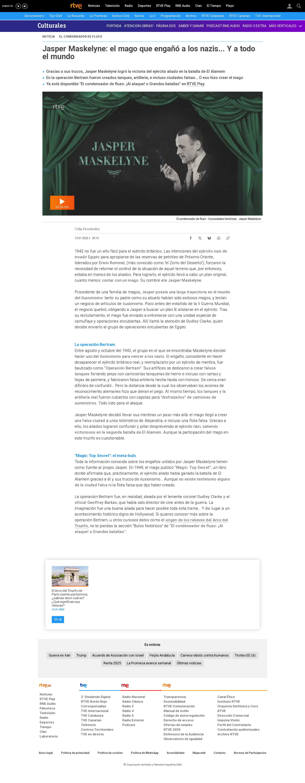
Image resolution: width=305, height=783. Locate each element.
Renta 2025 (112, 663)
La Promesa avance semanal (149, 663)
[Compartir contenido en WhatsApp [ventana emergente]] (218, 237)
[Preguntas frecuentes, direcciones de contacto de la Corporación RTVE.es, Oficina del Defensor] (220, 753)
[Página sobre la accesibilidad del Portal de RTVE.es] (175, 753)
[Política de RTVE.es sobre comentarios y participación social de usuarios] (250, 753)
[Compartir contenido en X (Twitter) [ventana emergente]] (200, 237)
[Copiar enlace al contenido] (228, 237)
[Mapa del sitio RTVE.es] (199, 753)
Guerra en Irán (59, 655)
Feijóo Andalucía (162, 655)
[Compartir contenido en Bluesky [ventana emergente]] (209, 237)
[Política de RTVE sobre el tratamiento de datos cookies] (110, 753)
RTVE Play (196, 84)
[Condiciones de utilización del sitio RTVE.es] (46, 753)
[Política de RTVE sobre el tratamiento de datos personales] (75, 753)
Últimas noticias (189, 663)
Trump (81, 655)
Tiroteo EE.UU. (245, 655)
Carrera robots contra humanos (205, 655)
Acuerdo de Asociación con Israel (118, 655)
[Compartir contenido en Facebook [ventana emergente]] (190, 237)
